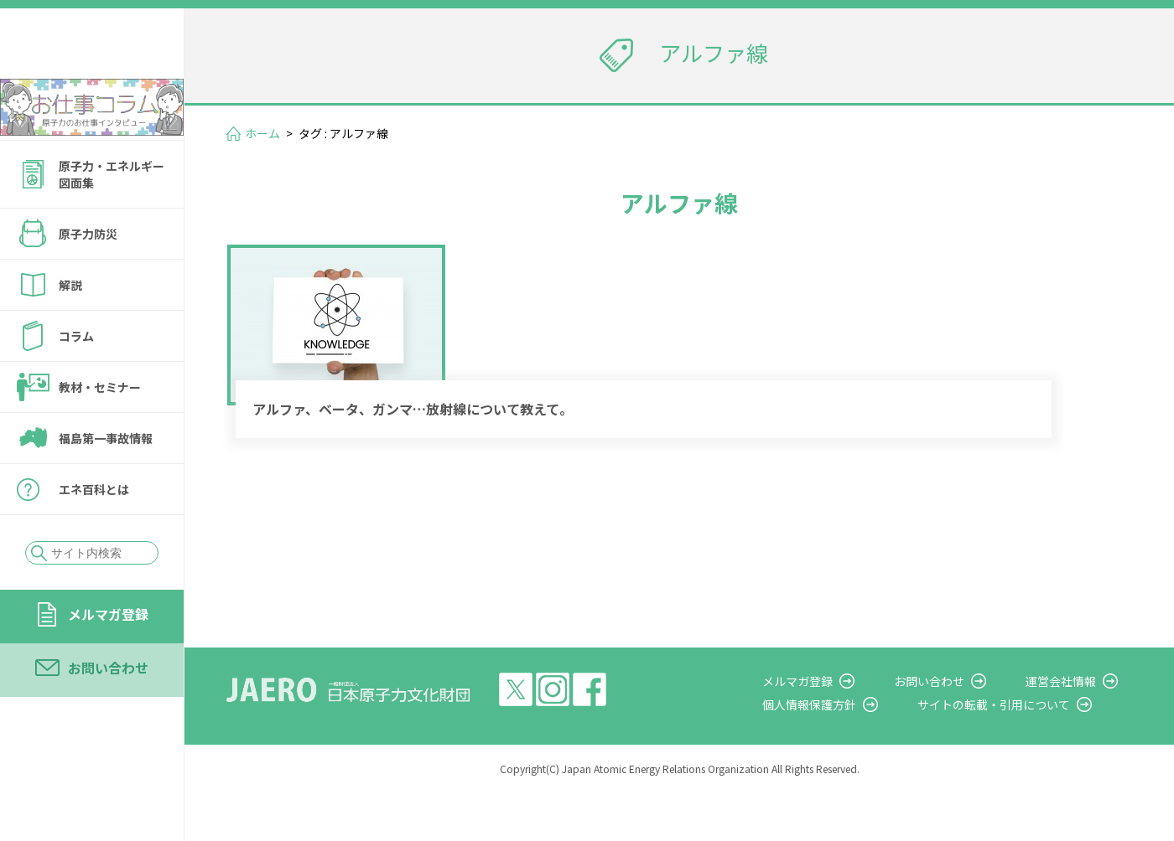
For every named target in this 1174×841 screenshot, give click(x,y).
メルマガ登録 (108, 659)
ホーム (262, 133)
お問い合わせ (108, 713)
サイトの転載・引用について (1022, 752)
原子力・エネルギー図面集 (111, 219)
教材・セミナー (100, 432)
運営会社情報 (1075, 728)
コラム (76, 381)
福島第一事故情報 (106, 483)
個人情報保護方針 (852, 752)
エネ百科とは (94, 534)
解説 (70, 330)
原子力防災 (88, 279)
